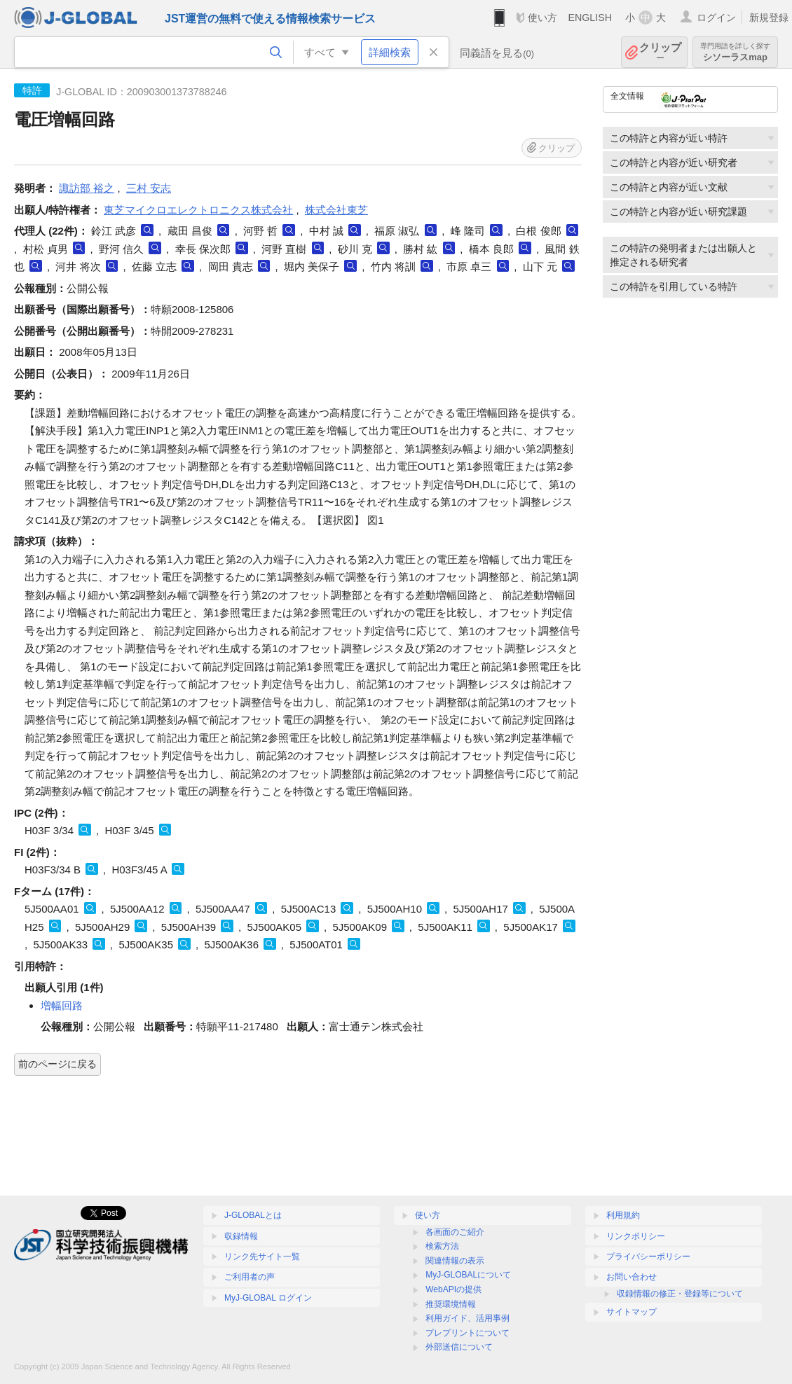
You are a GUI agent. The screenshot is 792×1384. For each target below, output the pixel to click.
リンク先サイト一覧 (262, 1256)
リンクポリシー (635, 1236)
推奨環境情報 (450, 1304)
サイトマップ (631, 1312)
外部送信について (459, 1347)
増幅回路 (62, 1005)
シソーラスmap (735, 52)
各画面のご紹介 (454, 1232)
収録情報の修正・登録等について (680, 1294)
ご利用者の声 (249, 1277)
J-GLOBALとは (253, 1215)
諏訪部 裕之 (86, 188)
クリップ (660, 52)
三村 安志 (148, 188)
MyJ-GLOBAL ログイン (268, 1298)
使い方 (542, 17)
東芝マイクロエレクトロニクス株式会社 (198, 210)
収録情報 (241, 1236)
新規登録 (768, 17)
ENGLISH (590, 17)
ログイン (716, 17)
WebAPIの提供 (453, 1289)
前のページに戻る (57, 1064)
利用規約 (623, 1215)
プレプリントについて (467, 1333)
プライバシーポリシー (648, 1256)
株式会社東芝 (336, 210)
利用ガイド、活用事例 (467, 1318)
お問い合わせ (631, 1277)
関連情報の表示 (454, 1261)
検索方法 (442, 1246)
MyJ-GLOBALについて (468, 1275)
